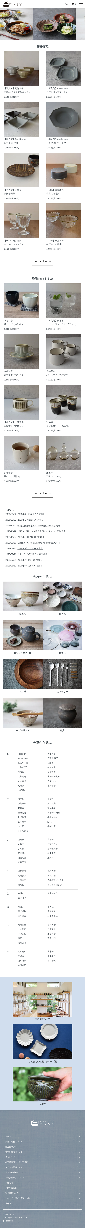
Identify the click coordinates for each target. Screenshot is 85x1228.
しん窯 (21, 848)
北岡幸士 (22, 808)
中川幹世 (22, 893)
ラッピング (10, 1157)
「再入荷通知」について (15, 1172)
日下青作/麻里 (53, 812)
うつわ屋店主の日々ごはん (15, 1217)
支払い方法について (14, 1152)
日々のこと (8, 1214)
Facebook (7, 1221)
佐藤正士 (22, 844)
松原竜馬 (22, 929)
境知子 (21, 839)
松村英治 (51, 924)
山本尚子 (22, 960)
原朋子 (21, 907)
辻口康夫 (22, 880)
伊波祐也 (51, 767)
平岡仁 (50, 907)
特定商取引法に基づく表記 (16, 1162)
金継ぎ (8, 1203)
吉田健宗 (22, 965)
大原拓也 (22, 781)
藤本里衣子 (23, 916)
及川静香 (51, 772)
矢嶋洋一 (22, 956)
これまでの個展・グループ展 (17, 1198)
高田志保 (22, 875)
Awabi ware (23, 758)
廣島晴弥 (51, 911)
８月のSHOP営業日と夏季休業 (32, 554)
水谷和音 (51, 934)
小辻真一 (22, 826)
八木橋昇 (22, 951)
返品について (11, 1147)
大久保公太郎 (53, 776)
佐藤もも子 (52, 844)
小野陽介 (22, 790)
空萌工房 (22, 862)
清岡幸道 (51, 808)
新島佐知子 (52, 848)
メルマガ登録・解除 (14, 1167)
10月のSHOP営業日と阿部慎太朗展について (39, 543)
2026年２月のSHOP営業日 (30, 520)
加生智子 (22, 799)
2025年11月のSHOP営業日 (30, 537)
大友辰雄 (51, 781)
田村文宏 (51, 875)
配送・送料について (14, 1142)
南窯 (20, 938)
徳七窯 (21, 885)
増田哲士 (22, 924)
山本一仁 (51, 951)
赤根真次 (51, 754)
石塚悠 (50, 763)
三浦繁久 (51, 929)
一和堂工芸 (23, 767)
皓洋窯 (50, 822)
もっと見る (41, 261)
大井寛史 (22, 776)
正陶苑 (50, 858)
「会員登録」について (14, 1178)
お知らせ (9, 1183)
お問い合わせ (11, 1188)
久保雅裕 (22, 817)
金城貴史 (22, 812)
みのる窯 (22, 934)
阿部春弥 (22, 754)
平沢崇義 (22, 911)
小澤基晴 (51, 785)
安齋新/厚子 (52, 758)
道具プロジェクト (55, 880)
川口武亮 (51, 803)
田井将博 (22, 871)
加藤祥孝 (22, 803)
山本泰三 (51, 956)
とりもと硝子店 (54, 885)
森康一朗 (51, 938)
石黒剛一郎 (23, 763)
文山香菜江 (52, 916)
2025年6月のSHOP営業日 (30, 566)
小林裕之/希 (23, 831)
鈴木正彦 (51, 853)
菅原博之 (22, 853)
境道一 (50, 839)
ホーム (8, 1136)
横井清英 (51, 960)
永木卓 (21, 772)
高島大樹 (51, 871)
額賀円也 (22, 898)
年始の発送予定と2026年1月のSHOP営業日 (38, 526)
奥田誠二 (22, 785)
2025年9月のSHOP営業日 (30, 548)
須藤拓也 (22, 858)
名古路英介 (52, 893)
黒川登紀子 (52, 817)
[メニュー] (81, 4)
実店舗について (12, 1193)
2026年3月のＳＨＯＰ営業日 (31, 514)
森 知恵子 (22, 943)
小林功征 (51, 826)
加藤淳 (50, 799)
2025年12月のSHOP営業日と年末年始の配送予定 (41, 531)
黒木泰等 (22, 822)
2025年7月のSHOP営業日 (30, 560)
